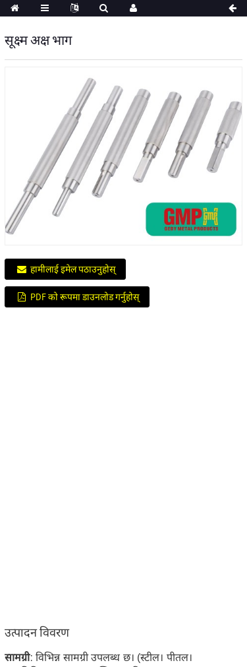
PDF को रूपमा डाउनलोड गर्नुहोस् (84, 297)
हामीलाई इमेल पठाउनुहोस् (72, 269)
